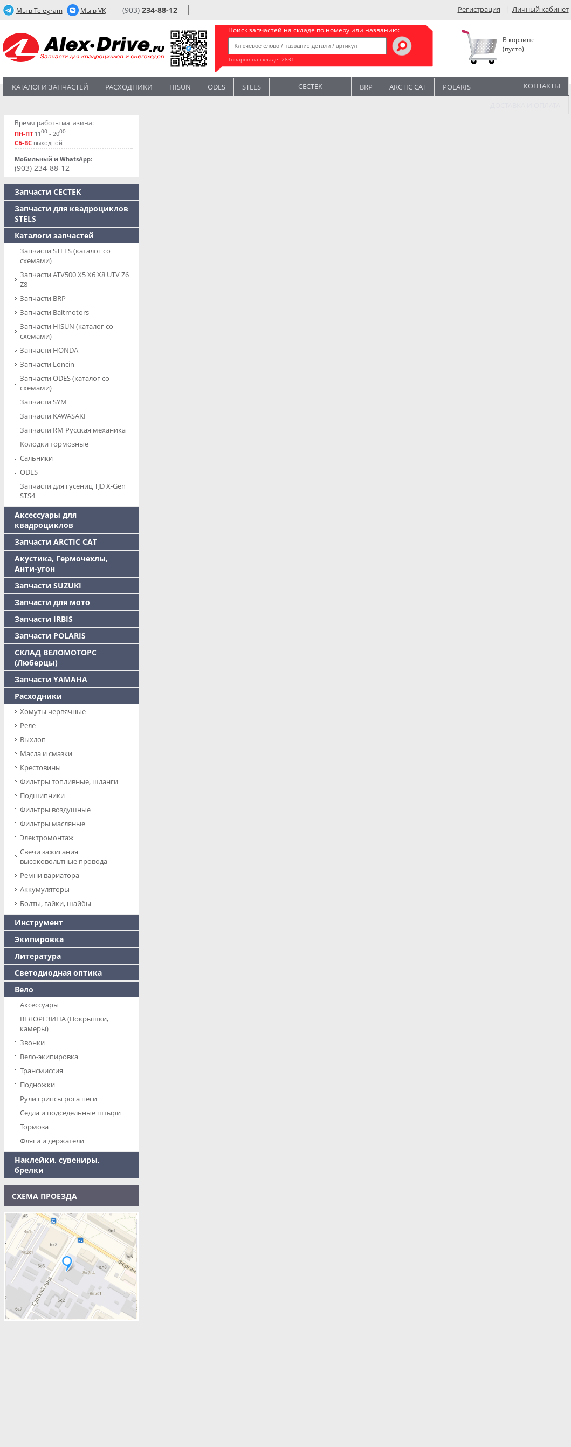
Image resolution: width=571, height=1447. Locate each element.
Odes (216, 87)
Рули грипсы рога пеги (58, 1098)
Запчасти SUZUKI (48, 585)
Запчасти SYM (43, 402)
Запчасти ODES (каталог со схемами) (64, 383)
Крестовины (40, 767)
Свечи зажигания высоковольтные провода (63, 856)
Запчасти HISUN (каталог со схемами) (66, 331)
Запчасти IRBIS (44, 619)
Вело (24, 989)
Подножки (37, 1084)
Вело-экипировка (49, 1056)
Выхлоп (33, 739)
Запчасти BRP (43, 298)
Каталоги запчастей (50, 87)
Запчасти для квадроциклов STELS (71, 213)
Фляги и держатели (52, 1141)
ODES (29, 472)
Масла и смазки (46, 753)
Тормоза (34, 1126)
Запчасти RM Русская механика (73, 430)
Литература (38, 956)
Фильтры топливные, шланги (69, 781)
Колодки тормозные (54, 444)
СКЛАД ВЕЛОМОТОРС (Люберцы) (56, 657)
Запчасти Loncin (47, 364)
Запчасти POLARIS (50, 635)
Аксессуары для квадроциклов (46, 520)
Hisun (180, 87)
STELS (251, 87)
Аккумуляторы (45, 889)
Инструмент (39, 922)
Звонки (32, 1042)
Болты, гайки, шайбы (55, 903)
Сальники (36, 458)
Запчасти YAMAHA (51, 679)
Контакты (542, 86)
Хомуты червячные (53, 711)
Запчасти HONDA (49, 350)
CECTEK (310, 85)
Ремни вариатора (49, 875)
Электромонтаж (47, 837)
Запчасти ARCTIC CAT (56, 542)
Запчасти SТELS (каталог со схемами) (65, 255)
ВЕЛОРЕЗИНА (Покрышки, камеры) (64, 1023)
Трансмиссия (41, 1070)
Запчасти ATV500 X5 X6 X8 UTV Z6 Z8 (74, 279)
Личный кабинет (540, 9)
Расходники (129, 87)
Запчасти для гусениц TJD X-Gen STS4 (73, 490)
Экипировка (39, 939)
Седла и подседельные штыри (70, 1112)
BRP (366, 87)
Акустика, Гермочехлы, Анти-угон (61, 563)
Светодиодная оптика (58, 973)
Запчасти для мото (52, 602)
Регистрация (479, 9)
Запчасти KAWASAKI (53, 416)
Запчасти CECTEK (48, 192)
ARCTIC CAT (407, 87)
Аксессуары (39, 1005)
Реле (28, 725)
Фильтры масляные (52, 823)
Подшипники (42, 795)
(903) (149, 10)
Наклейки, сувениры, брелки (57, 1165)
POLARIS (457, 87)
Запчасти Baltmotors (54, 312)
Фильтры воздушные (55, 809)
